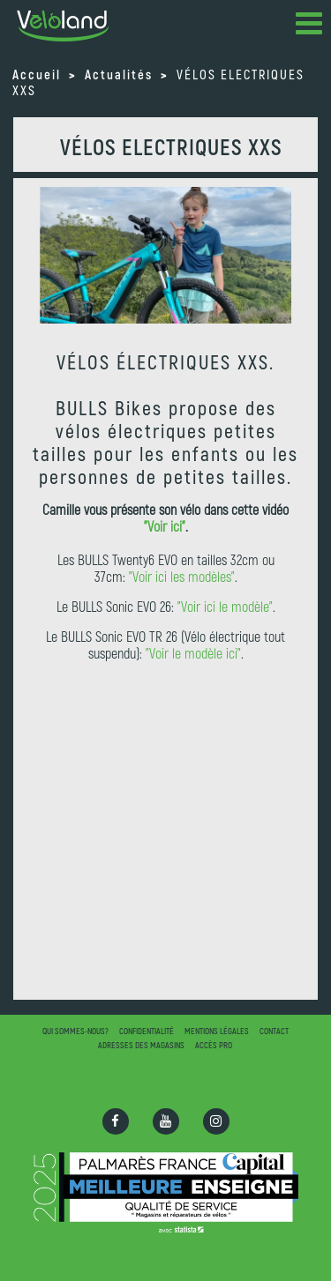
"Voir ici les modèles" (182, 576)
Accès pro (213, 1044)
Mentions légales (216, 1030)
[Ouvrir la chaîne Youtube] (166, 1121)
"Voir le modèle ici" (193, 652)
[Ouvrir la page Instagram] (216, 1121)
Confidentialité (146, 1030)
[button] (309, 26)
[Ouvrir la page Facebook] (115, 1121)
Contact (274, 1030)
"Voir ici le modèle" (225, 606)
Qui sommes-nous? (75, 1030)
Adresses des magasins (141, 1044)
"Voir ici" (164, 526)
